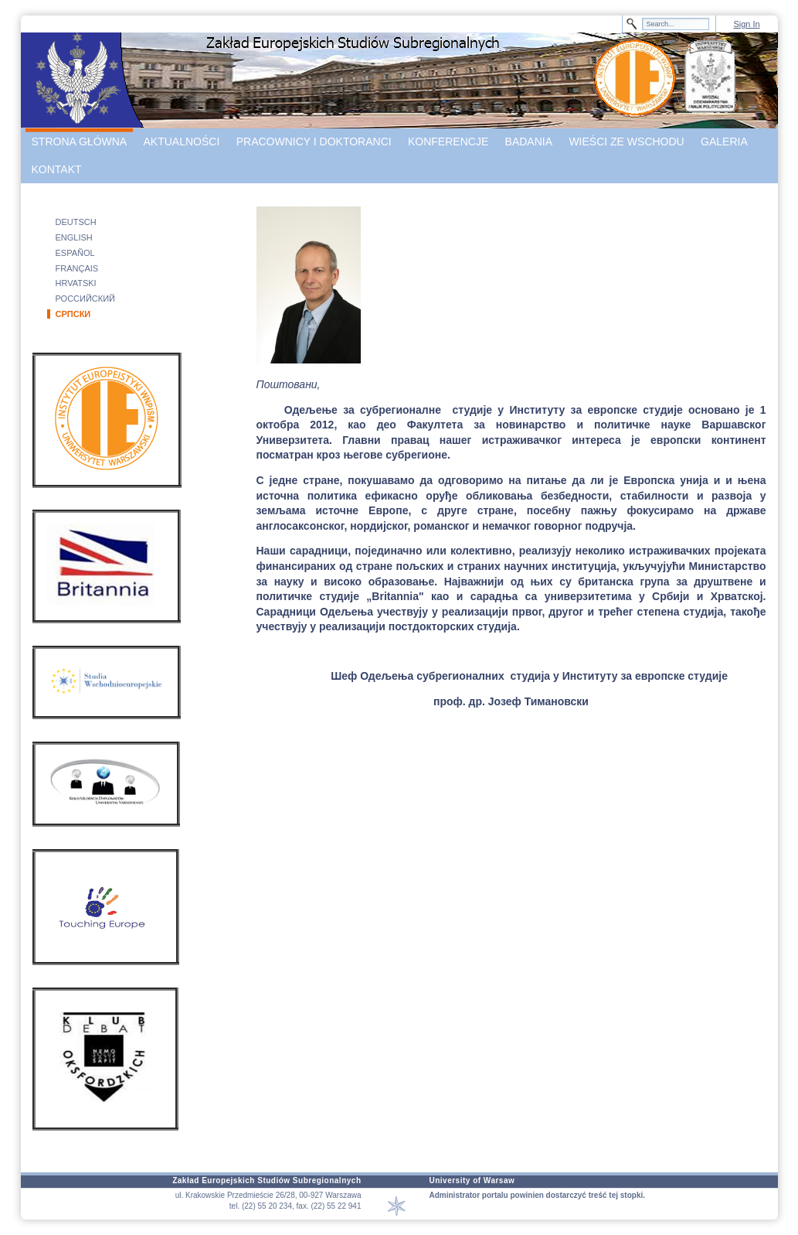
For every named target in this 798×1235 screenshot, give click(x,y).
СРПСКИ (73, 314)
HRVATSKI (76, 283)
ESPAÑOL (75, 253)
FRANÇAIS (77, 268)
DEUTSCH (76, 222)
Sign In (746, 24)
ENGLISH (74, 237)
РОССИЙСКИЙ (86, 298)
